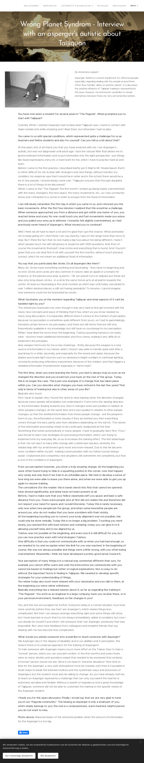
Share (23, 732)
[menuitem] (40, 5)
